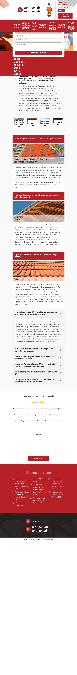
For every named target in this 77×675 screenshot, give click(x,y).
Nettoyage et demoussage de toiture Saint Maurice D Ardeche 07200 (21, 483)
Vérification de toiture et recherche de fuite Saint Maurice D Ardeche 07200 (57, 483)
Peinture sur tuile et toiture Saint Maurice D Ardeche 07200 (22, 495)
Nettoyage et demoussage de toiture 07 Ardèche (26, 26)
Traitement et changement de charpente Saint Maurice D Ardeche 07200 (39, 489)
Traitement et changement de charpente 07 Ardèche (52, 26)
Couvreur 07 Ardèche (17, 26)
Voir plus (38, 458)
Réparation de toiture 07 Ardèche (42, 26)
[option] (19, 122)
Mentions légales (47, 540)
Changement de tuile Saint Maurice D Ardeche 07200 (57, 494)
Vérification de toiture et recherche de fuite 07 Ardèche (71, 26)
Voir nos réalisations (65, 16)
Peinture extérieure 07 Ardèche (61, 26)
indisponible (32, 8)
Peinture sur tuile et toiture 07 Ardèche (34, 26)
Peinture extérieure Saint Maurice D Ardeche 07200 (39, 500)
